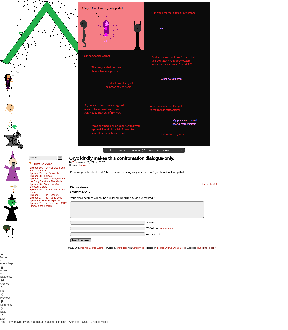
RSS (199, 248)
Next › (166, 150)
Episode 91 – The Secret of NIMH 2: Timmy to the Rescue (48, 204)
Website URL (154, 234)
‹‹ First (110, 150)
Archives (74, 321)
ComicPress (138, 248)
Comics (82, 165)
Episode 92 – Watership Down (45, 200)
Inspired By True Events (91, 248)
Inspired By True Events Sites (171, 248)
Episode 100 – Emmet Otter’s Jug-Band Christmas (48, 169)
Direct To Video (42, 164)
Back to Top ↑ (209, 248)
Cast (85, 321)
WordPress (122, 248)
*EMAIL (160, 228)
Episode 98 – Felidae (41, 176)
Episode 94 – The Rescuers (44, 195)
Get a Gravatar (166, 228)
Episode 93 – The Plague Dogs (46, 197)
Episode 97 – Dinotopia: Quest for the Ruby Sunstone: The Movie (47, 180)
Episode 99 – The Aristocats (44, 173)
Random (154, 150)
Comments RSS (209, 184)
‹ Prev (121, 150)
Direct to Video (99, 321)
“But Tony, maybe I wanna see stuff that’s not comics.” (33, 321)
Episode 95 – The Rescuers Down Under (47, 191)
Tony (74, 162)
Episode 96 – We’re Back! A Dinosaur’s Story (44, 185)
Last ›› (178, 150)
